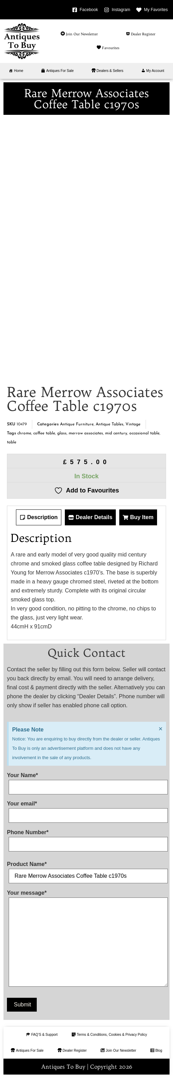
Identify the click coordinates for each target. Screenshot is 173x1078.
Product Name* (86, 870)
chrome (24, 433)
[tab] (38, 517)
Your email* (86, 809)
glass (62, 433)
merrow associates (86, 433)
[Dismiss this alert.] (160, 728)
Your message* (86, 939)
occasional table (144, 433)
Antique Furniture (77, 424)
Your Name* (86, 781)
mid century (116, 433)
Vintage (133, 424)
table (11, 442)
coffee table (44, 433)
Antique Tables (109, 424)
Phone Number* (86, 838)
